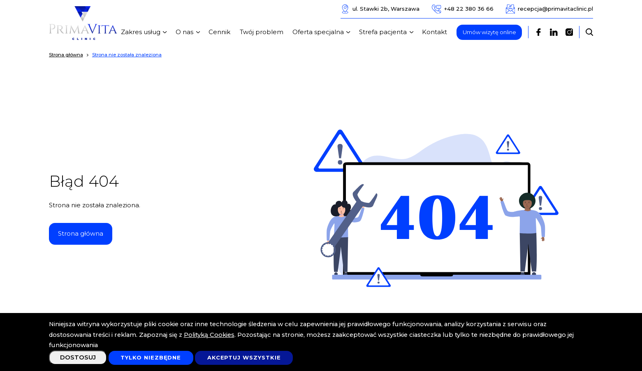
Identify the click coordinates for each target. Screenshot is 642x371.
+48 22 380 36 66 (463, 9)
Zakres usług (145, 32)
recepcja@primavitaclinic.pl (549, 9)
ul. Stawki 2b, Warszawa (380, 9)
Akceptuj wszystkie (244, 357)
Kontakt (434, 32)
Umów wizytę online (489, 32)
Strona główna (80, 233)
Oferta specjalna (322, 32)
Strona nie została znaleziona (127, 55)
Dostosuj (78, 357)
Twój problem (261, 32)
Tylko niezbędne (151, 357)
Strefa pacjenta (387, 32)
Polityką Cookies (209, 335)
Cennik (219, 32)
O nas (189, 32)
